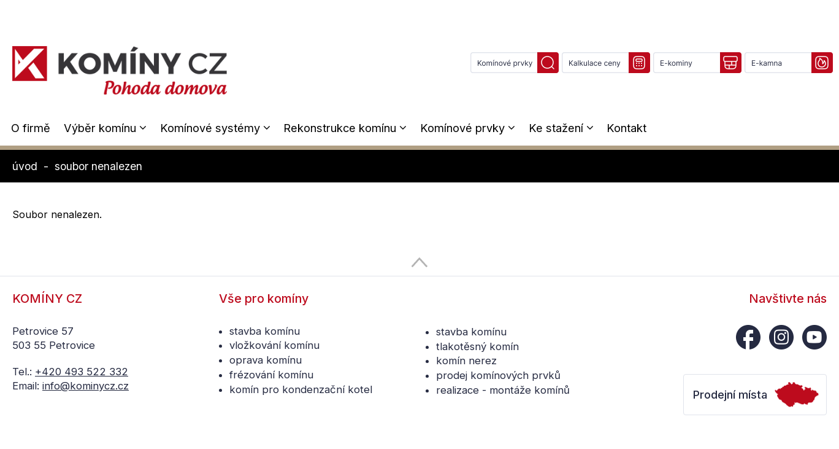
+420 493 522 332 (81, 371)
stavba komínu (264, 331)
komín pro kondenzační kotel (300, 389)
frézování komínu (271, 375)
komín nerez (466, 360)
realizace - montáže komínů (503, 390)
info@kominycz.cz (85, 386)
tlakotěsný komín (477, 346)
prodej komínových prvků (498, 375)
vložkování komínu (274, 345)
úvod (24, 166)
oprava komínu (265, 360)
